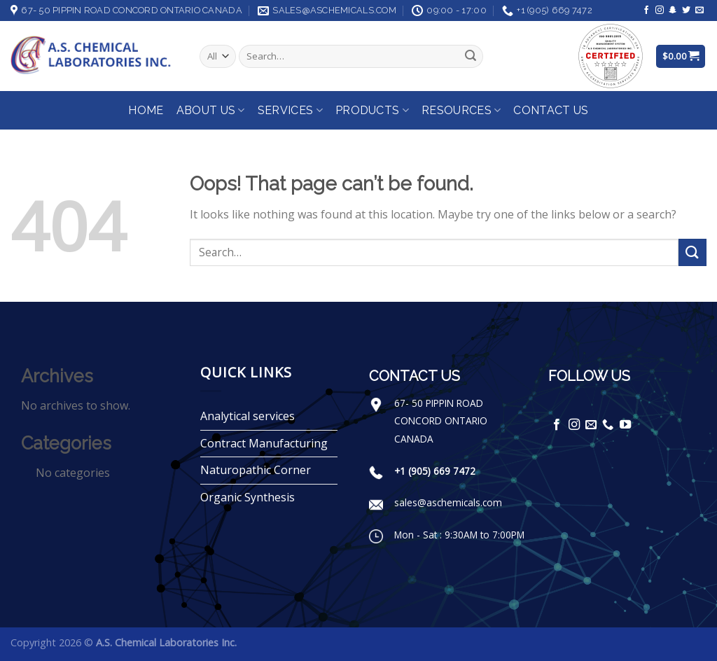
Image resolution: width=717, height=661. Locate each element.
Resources (461, 111)
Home (145, 110)
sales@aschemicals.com (448, 502)
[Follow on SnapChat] (673, 10)
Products (372, 111)
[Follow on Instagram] (659, 10)
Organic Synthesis (247, 497)
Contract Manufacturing (264, 443)
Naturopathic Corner (255, 470)
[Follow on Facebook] (646, 10)
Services (290, 111)
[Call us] (607, 425)
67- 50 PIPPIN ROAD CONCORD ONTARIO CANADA (440, 420)
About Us (210, 111)
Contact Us (550, 110)
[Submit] (470, 57)
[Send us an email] (699, 10)
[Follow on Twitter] (686, 10)
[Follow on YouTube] (625, 425)
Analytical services (247, 416)
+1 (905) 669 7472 (434, 471)
